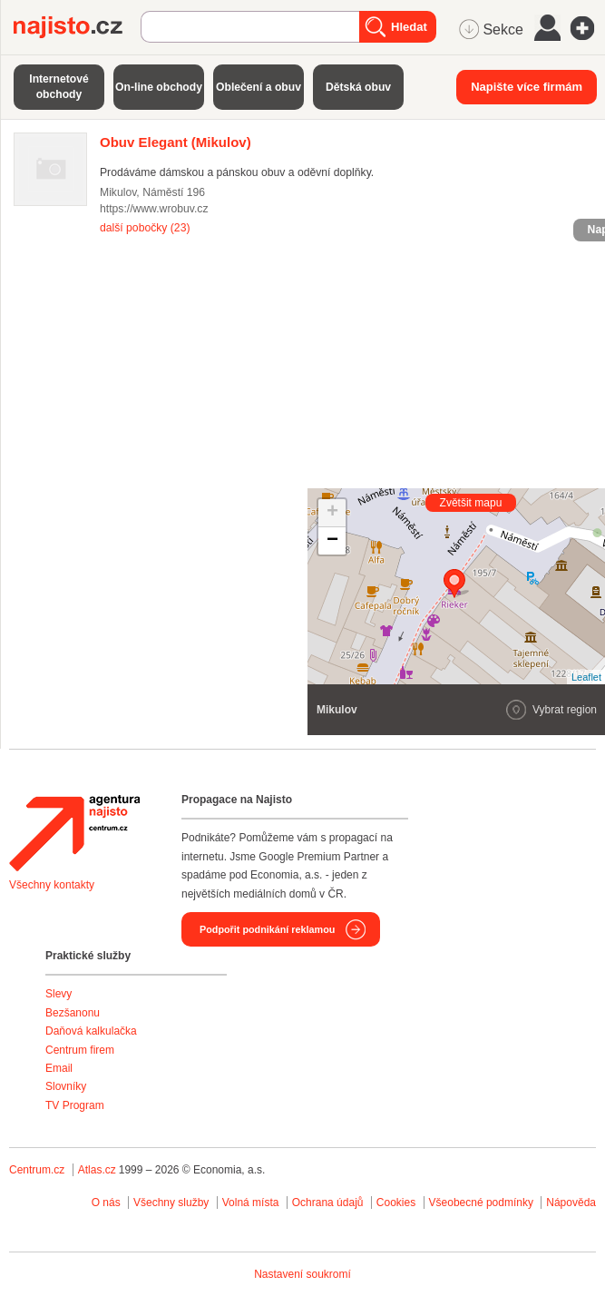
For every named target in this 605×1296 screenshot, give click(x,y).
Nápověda (571, 1202)
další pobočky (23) (145, 227)
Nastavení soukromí (302, 1274)
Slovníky (65, 1086)
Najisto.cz (77, 27)
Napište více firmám (526, 86)
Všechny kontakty (51, 885)
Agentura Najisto (74, 833)
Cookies (395, 1202)
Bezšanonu (72, 1012)
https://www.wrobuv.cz (154, 208)
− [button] (332, 541)
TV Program (74, 1105)
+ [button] (332, 512)
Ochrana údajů (328, 1202)
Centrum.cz (36, 1169)
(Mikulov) (175, 142)
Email (59, 1068)
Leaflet (586, 677)
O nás (106, 1202)
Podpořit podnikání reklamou (267, 929)
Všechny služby (172, 1202)
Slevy (58, 993)
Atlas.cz (97, 1169)
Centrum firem (79, 1050)
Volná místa (250, 1202)
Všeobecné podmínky (481, 1202)
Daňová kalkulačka (91, 1031)
